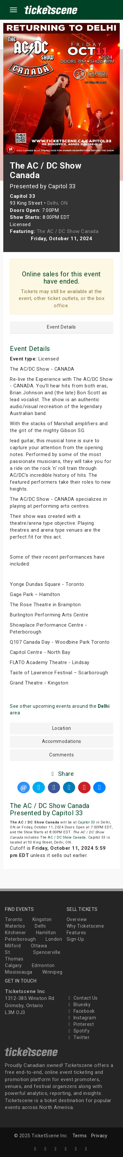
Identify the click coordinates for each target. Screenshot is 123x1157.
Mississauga (18, 972)
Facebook (81, 1011)
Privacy (99, 1135)
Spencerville (46, 952)
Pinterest (80, 1024)
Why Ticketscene (85, 926)
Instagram (81, 1017)
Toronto (14, 919)
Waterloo (15, 926)
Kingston (42, 919)
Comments (61, 754)
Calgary (13, 965)
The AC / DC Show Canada (63, 837)
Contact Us (82, 998)
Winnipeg (52, 972)
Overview (77, 919)
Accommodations (61, 741)
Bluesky (79, 1004)
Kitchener (15, 932)
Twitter (78, 1037)
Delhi (40, 926)
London (54, 939)
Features (76, 932)
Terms (79, 1135)
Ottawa (39, 945)
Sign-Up (75, 939)
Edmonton (43, 965)
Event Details (61, 327)
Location (61, 728)
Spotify (78, 1030)
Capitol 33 (86, 822)
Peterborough (20, 939)
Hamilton (46, 932)
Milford (13, 945)
